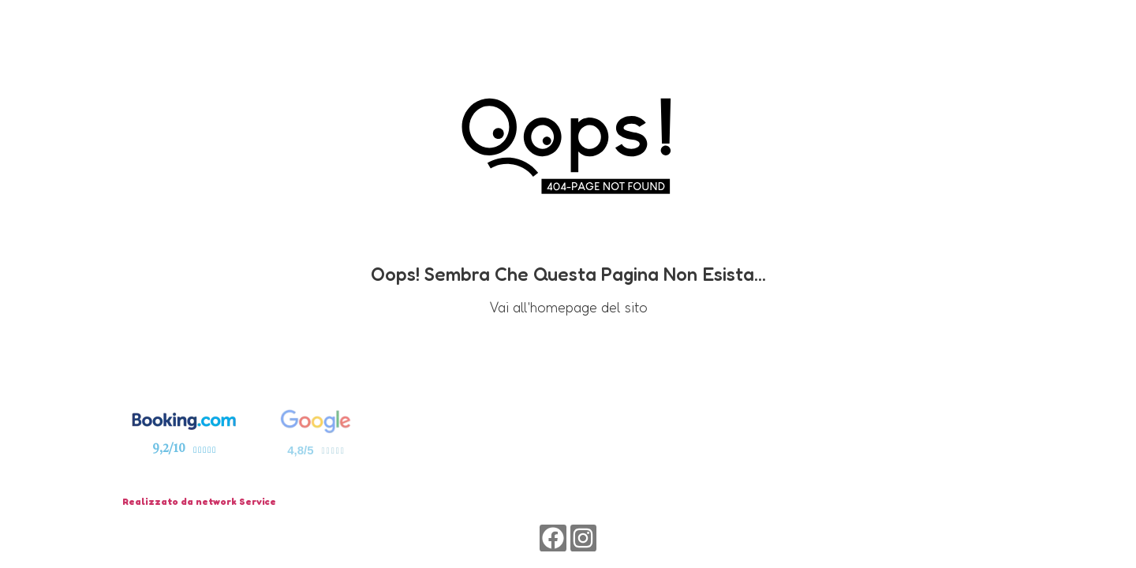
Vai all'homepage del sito (568, 307)
